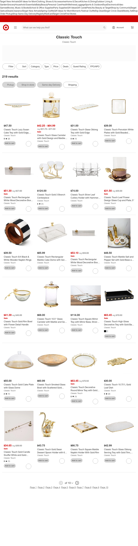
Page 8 (88, 487)
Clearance (17, 10)
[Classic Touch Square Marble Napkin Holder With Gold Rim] (86, 451)
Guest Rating (79, 66)
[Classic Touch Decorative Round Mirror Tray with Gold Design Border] (86, 389)
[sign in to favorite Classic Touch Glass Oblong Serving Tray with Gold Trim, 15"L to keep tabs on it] (129, 461)
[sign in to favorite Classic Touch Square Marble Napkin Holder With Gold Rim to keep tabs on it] (95, 461)
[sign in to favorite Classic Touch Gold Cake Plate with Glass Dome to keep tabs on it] (28, 399)
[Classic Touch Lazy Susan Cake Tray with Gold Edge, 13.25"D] (19, 131)
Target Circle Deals (113, 10)
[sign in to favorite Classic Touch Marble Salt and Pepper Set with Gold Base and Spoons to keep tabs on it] (129, 268)
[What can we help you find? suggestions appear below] (64, 27)
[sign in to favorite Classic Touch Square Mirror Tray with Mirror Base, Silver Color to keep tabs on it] (95, 330)
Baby (38, 4)
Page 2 (41, 487)
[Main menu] (15, 27)
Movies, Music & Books (18, 7)
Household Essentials (25, 4)
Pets (88, 7)
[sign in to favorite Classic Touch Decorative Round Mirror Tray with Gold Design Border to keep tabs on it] (95, 401)
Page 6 (72, 487)
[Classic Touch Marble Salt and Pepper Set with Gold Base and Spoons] (119, 258)
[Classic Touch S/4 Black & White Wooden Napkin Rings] (19, 258)
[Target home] (6, 27)
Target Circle (59, 13)
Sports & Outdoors (94, 4)
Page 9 (95, 487)
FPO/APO (94, 66)
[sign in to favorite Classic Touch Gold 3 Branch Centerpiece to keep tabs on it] (62, 209)
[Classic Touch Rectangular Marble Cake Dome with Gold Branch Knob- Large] (52, 258)
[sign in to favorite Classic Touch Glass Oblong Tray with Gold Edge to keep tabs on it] (95, 144)
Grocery (11, 4)
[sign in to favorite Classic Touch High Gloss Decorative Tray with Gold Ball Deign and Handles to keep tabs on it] (129, 337)
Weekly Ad (128, 10)
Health (64, 4)
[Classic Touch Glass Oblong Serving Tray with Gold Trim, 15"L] (119, 451)
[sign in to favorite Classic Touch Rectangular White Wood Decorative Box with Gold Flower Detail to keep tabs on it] (28, 209)
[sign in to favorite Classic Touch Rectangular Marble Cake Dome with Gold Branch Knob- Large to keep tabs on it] (62, 268)
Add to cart (10, 143)
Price (55, 66)
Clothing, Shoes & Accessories (51, 1)
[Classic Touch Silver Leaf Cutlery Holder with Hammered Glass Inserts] (86, 196)
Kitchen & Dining (88, 1)
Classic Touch (10, 135)
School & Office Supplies (41, 7)
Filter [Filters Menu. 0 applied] (8, 66)
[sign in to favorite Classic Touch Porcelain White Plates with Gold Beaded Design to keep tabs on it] (129, 141)
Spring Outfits (47, 10)
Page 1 (33, 487)
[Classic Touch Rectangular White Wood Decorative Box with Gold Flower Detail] (19, 199)
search (104, 27)
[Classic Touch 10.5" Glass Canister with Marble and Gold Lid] (52, 320)
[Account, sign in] (118, 27)
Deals (10, 10)
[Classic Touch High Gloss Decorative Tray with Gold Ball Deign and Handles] (119, 323)
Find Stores (70, 13)
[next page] (77, 483)
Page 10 (104, 487)
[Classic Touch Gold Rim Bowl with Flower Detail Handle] (19, 323)
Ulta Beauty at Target (101, 7)
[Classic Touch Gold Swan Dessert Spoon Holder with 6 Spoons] (52, 451)
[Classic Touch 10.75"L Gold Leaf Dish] (119, 386)
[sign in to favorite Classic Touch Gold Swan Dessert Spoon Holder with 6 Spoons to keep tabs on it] (62, 461)
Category (35, 66)
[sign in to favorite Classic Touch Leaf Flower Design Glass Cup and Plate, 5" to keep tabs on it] (129, 209)
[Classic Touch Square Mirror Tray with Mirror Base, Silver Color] (86, 320)
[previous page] (61, 483)
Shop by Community (120, 7)
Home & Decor (73, 1)
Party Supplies (60, 7)
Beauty (44, 4)
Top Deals (99, 10)
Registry (40, 13)
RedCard (48, 13)
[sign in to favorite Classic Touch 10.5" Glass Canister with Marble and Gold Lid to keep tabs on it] (62, 330)
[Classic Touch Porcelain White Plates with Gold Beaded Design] (119, 131)
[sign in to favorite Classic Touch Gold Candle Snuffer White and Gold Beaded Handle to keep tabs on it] (28, 466)
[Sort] (22, 66)
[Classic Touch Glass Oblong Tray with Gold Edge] (86, 131)
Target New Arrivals (9, 1)
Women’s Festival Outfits (83, 10)
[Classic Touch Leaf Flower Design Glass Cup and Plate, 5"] (119, 199)
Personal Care (54, 4)
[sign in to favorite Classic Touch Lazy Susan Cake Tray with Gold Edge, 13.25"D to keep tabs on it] (28, 144)
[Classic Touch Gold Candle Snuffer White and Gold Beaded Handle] (19, 453)
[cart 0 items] (132, 27)
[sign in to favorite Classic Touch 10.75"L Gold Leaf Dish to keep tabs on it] (129, 399)
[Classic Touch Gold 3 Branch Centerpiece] (52, 196)
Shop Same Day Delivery (24, 13)
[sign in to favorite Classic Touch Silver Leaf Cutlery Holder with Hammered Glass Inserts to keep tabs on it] (95, 206)
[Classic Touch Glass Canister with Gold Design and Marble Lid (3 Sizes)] (52, 137)
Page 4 (56, 487)
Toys (105, 4)
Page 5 (64, 487)
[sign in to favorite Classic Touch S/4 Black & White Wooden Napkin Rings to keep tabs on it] (28, 268)
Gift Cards (81, 7)
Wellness (72, 4)
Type (46, 66)
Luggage (81, 4)
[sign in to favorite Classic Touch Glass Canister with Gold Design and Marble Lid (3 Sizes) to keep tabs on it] (62, 146)
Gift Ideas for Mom (28, 1)
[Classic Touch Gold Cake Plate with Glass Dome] (19, 386)
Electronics (112, 4)
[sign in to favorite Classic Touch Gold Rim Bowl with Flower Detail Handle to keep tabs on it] (28, 333)
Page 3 (49, 487)
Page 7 (80, 487)
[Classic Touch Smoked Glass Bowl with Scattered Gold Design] (52, 386)
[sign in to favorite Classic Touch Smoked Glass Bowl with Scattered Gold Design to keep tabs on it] (62, 396)
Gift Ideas (72, 7)
